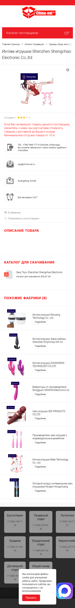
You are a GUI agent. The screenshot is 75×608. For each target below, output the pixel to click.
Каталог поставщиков (37, 32)
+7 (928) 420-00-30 (41, 527)
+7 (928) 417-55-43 (15, 549)
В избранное (12, 212)
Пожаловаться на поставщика (21, 218)
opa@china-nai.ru (26, 164)
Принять (31, 597)
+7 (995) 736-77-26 (15, 523)
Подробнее (40, 322)
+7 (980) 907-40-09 (15, 578)
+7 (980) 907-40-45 (41, 552)
